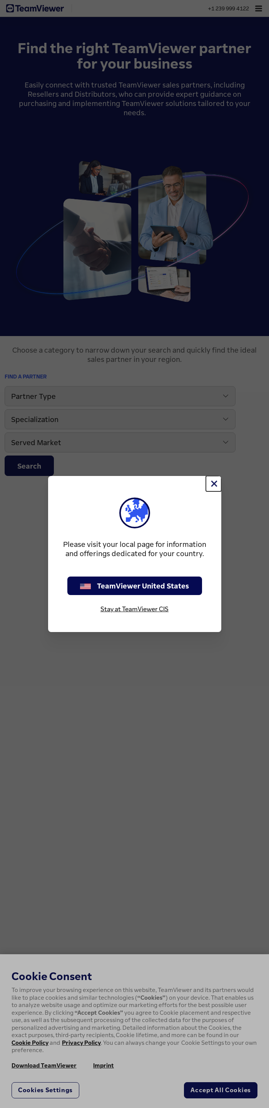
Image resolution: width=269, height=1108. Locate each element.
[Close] (213, 483)
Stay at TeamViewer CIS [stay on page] (134, 609)
